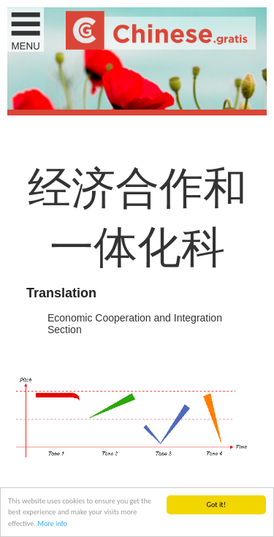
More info (52, 524)
